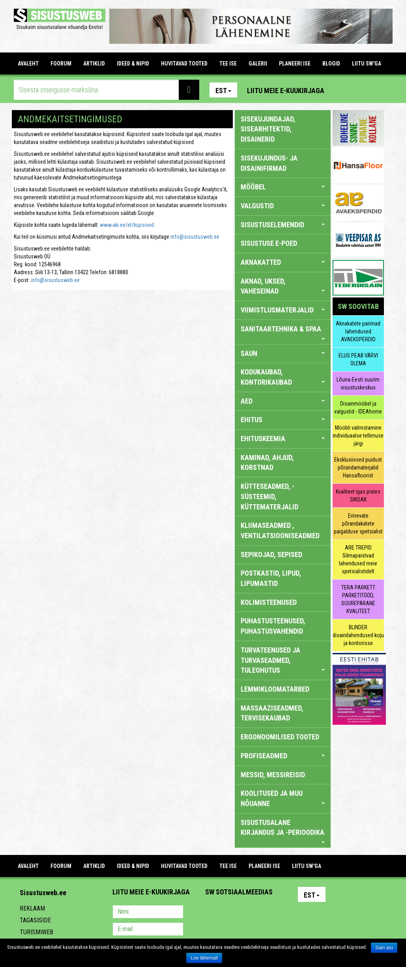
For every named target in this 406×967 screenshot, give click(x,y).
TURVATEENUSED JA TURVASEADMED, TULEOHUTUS (283, 660)
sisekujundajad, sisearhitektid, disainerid (268, 129)
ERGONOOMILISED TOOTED (280, 737)
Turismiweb (36, 932)
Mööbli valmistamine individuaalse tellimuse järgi (358, 436)
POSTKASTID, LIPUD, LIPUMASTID (271, 578)
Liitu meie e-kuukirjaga (285, 90)
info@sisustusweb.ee (194, 237)
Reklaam (32, 908)
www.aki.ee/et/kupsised (127, 225)
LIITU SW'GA (366, 63)
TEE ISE (228, 63)
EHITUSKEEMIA (283, 438)
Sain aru (384, 947)
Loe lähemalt (204, 958)
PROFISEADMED (283, 756)
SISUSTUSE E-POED (269, 243)
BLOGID (331, 63)
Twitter (263, 912)
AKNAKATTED (283, 262)
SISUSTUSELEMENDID (283, 225)
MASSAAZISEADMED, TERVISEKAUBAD (272, 713)
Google (280, 912)
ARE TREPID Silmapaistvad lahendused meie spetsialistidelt (358, 559)
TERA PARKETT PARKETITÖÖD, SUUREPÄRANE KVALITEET (358, 599)
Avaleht (28, 63)
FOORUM (61, 63)
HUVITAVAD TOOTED (184, 63)
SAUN (283, 353)
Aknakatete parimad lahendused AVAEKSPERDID (358, 331)
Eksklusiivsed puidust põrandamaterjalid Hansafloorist (358, 467)
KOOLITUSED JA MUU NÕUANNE (283, 798)
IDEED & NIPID (133, 63)
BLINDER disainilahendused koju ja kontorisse (358, 635)
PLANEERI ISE (295, 63)
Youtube (376, 89)
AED (283, 401)
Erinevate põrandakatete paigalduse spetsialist (358, 523)
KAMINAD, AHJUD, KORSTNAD (267, 462)
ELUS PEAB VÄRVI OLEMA (358, 359)
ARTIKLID (94, 63)
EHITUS (283, 419)
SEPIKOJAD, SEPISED (271, 554)
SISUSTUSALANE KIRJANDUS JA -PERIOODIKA (283, 830)
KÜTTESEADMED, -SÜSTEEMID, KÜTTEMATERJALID (269, 496)
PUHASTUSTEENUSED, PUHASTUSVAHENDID (273, 626)
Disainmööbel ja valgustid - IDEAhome (358, 407)
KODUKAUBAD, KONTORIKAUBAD (283, 377)
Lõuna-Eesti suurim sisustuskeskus (358, 383)
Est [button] (223, 90)
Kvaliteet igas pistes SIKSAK (358, 495)
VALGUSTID (283, 206)
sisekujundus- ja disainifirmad (269, 163)
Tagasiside (35, 920)
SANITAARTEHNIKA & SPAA (283, 332)
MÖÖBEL (283, 187)
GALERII (258, 63)
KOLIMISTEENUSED (269, 602)
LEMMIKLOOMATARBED (275, 689)
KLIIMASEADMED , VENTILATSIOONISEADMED (280, 530)
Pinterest (342, 89)
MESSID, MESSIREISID (273, 775)
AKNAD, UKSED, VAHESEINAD (283, 286)
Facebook (359, 89)
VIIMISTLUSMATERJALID (283, 310)
